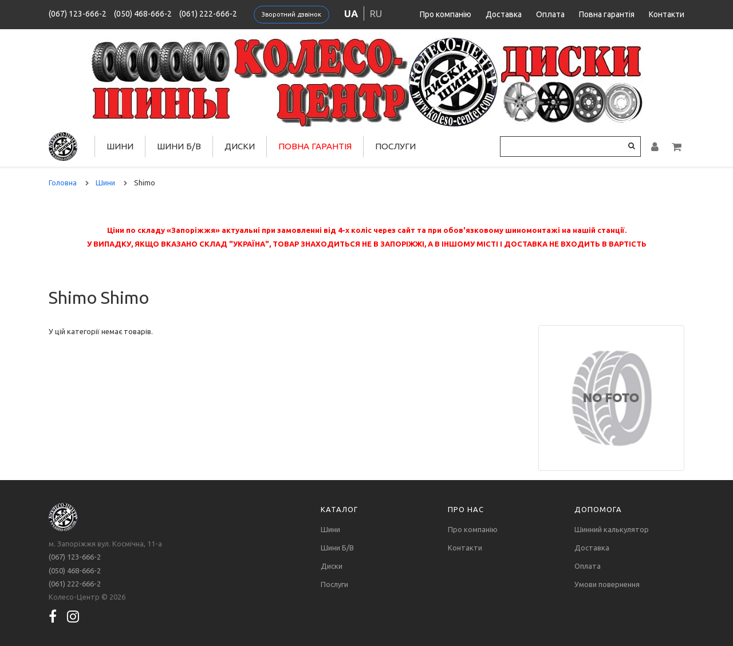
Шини (120, 146)
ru (376, 13)
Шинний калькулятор (611, 529)
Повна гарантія (607, 14)
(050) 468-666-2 (143, 13)
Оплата (550, 14)
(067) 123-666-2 (78, 13)
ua (351, 13)
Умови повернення (607, 584)
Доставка (504, 14)
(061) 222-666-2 (208, 13)
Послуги (395, 146)
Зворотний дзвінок (291, 14)
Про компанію (445, 14)
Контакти (666, 14)
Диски (239, 146)
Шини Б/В (179, 146)
